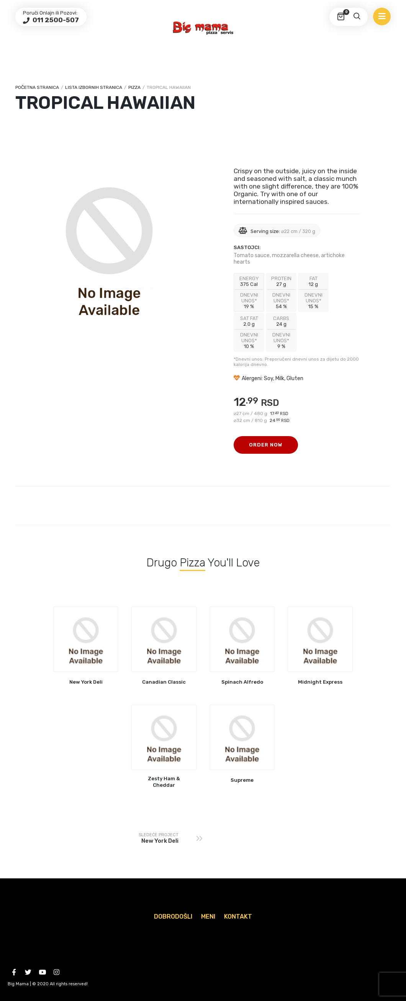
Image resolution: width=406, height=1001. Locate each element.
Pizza (134, 87)
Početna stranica (37, 87)
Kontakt (238, 916)
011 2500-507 (55, 20)
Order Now (266, 445)
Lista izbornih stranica (93, 87)
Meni (208, 916)
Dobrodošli (173, 916)
